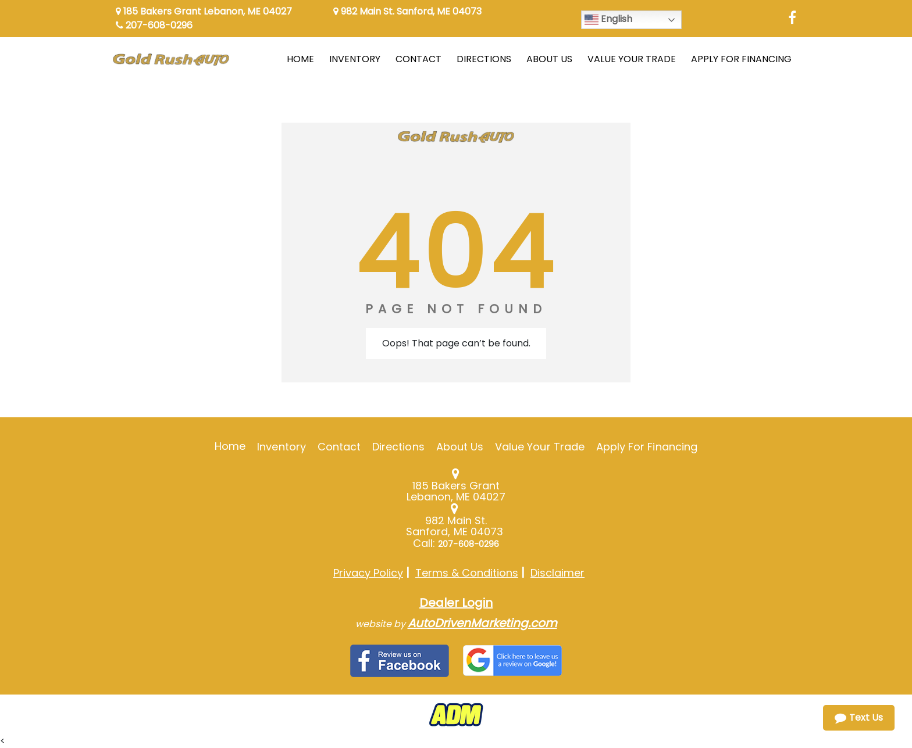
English (608, 19)
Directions (398, 446)
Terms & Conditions (466, 573)
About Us (459, 446)
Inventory (281, 446)
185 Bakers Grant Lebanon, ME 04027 (204, 11)
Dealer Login (456, 603)
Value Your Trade (540, 446)
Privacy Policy (368, 573)
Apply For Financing (646, 446)
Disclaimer (557, 573)
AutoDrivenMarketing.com (482, 623)
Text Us (859, 717)
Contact (339, 446)
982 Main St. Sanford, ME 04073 (407, 11)
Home (230, 446)
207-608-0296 (154, 25)
